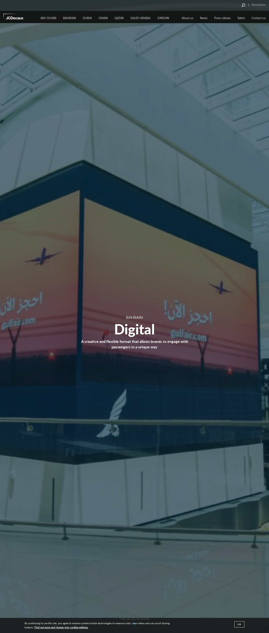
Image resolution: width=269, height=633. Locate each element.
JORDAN (163, 18)
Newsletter (259, 5)
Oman (103, 18)
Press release (222, 18)
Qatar (119, 18)
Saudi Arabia (140, 18)
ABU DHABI (48, 18)
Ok (239, 624)
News (203, 18)
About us (187, 18)
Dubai (87, 18)
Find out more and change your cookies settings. (61, 627)
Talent (241, 18)
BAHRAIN (69, 18)
